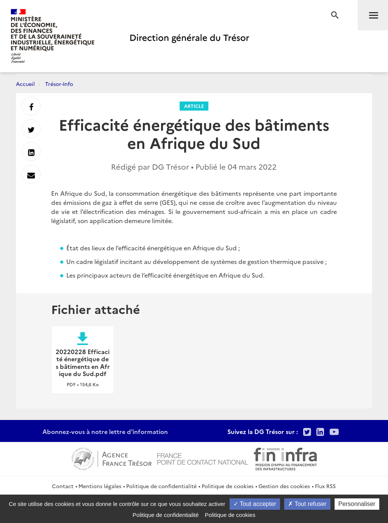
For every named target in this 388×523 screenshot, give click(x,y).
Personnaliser (356, 504)
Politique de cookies (227, 486)
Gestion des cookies (284, 486)
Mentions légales (99, 486)
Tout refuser (307, 504)
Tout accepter (254, 504)
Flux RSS (325, 486)
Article (194, 106)
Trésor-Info (59, 83)
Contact (63, 486)
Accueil (25, 83)
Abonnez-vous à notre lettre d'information (105, 431)
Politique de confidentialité (161, 486)
